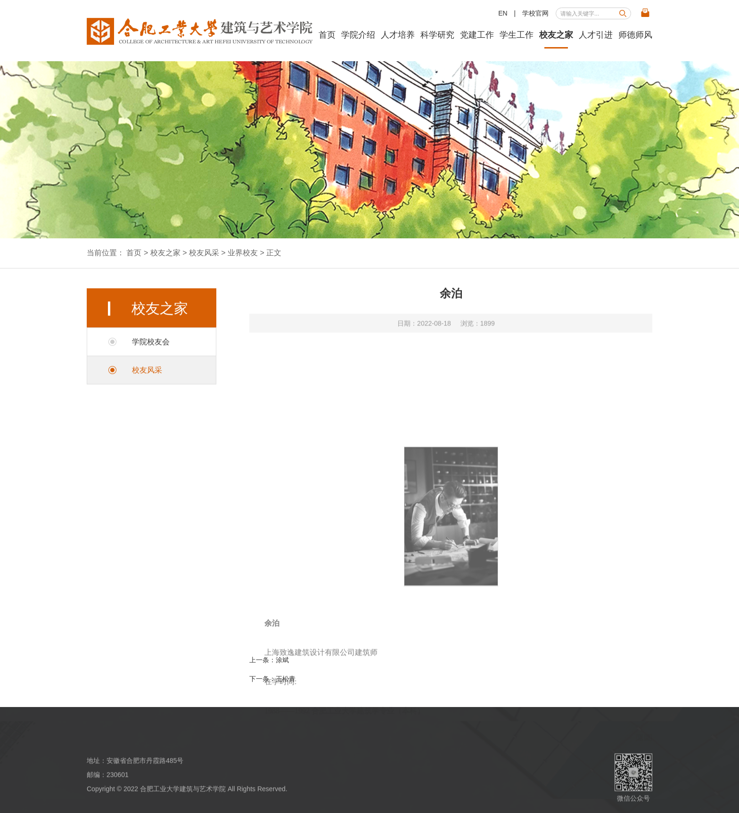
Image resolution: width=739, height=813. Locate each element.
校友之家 (556, 35)
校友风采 (204, 253)
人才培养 (398, 35)
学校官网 (535, 13)
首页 (327, 35)
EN (502, 13)
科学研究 (437, 35)
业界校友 (243, 253)
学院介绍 (358, 35)
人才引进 (596, 35)
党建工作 (477, 35)
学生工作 (517, 35)
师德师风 (635, 35)
